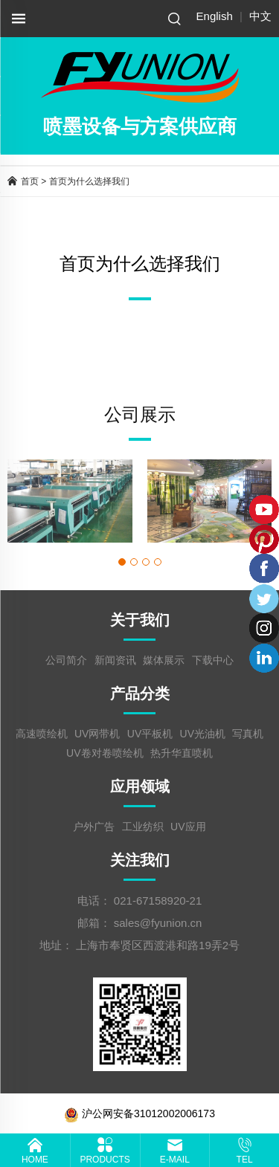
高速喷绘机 (42, 734)
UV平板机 (150, 734)
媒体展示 (164, 660)
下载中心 (213, 660)
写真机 (247, 734)
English (214, 16)
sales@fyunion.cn (158, 923)
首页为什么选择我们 (89, 181)
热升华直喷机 (181, 753)
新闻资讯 (115, 660)
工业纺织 (143, 827)
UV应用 (187, 827)
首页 (30, 181)
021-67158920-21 (158, 900)
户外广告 (94, 827)
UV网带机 (97, 734)
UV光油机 (202, 734)
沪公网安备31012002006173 (139, 1113)
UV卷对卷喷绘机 (104, 753)
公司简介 (66, 660)
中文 (260, 16)
